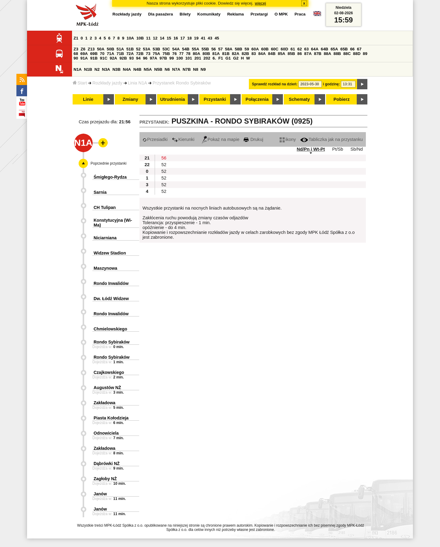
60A (255, 49)
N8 (195, 69)
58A (228, 49)
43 (210, 38)
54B (185, 49)
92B (123, 58)
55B (205, 49)
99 (171, 58)
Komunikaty (208, 14)
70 (102, 53)
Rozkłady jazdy (107, 82)
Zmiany (130, 99)
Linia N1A (137, 82)
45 (217, 38)
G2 (236, 58)
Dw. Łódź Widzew (111, 298)
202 (207, 58)
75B (166, 53)
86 (299, 53)
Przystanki (215, 99)
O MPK (281, 14)
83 (253, 53)
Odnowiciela (106, 433)
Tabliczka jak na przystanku (331, 139)
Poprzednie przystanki (108, 163)
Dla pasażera (160, 14)
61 (292, 49)
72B (139, 53)
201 (197, 58)
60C (274, 49)
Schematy (299, 99)
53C (166, 49)
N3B (116, 69)
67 (359, 49)
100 (179, 58)
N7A (176, 69)
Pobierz (342, 99)
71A (110, 53)
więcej (260, 3)
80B (206, 53)
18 (189, 38)
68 (76, 53)
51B (130, 49)
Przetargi (259, 14)
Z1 (76, 38)
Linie (88, 99)
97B (163, 58)
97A (153, 58)
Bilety (185, 14)
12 (155, 38)
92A (113, 58)
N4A (127, 69)
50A (100, 49)
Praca (299, 14)
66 (352, 49)
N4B (137, 69)
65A (334, 49)
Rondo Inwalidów (111, 283)
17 (182, 38)
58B (238, 49)
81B (225, 53)
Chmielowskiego (110, 328)
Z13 (91, 49)
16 (176, 38)
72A (130, 53)
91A (84, 58)
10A (130, 38)
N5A (148, 69)
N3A (106, 69)
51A (120, 49)
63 (306, 49)
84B (271, 53)
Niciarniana (105, 237)
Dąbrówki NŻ (107, 463)
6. (214, 58)
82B (245, 53)
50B (110, 49)
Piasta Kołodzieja (111, 417)
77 (181, 53)
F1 (220, 58)
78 (188, 53)
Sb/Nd (356, 149)
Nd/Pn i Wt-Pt (311, 149)
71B (120, 53)
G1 (228, 58)
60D (284, 49)
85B (291, 53)
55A (195, 49)
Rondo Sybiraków (111, 342)
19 (196, 38)
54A (176, 49)
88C (347, 53)
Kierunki (183, 139)
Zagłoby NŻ (105, 478)
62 (299, 49)
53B (156, 49)
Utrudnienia (172, 99)
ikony (288, 139)
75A (156, 53)
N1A (78, 69)
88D (356, 53)
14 (162, 38)
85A (281, 53)
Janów (100, 493)
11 (148, 38)
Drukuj (253, 139)
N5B (158, 69)
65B (344, 49)
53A (146, 49)
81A (216, 53)
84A (262, 53)
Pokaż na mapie (220, 139)
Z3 (76, 49)
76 (174, 53)
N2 (97, 69)
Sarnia (100, 192)
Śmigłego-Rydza (110, 177)
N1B (88, 69)
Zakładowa (104, 402)
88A (327, 53)
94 (138, 58)
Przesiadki (155, 139)
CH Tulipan (105, 207)
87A (307, 53)
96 (145, 58)
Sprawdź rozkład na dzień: (274, 84)
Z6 (83, 49)
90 (76, 58)
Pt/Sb (337, 149)
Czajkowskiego (109, 372)
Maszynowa (105, 268)
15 (169, 38)
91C (103, 58)
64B (324, 49)
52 (138, 49)
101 (188, 58)
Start (80, 82)
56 (213, 49)
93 (131, 58)
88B (337, 53)
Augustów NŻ (107, 387)
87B (317, 53)
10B (140, 38)
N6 (167, 69)
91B (94, 58)
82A (235, 53)
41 (203, 38)
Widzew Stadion (110, 253)
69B (94, 53)
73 (148, 53)
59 (247, 49)
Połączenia (257, 99)
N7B (187, 69)
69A (84, 53)
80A (196, 53)
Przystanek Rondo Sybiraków (182, 82)
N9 (203, 69)
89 (365, 53)
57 (220, 49)
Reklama (235, 14)
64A (314, 49)
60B (265, 49)
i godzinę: (331, 84)
